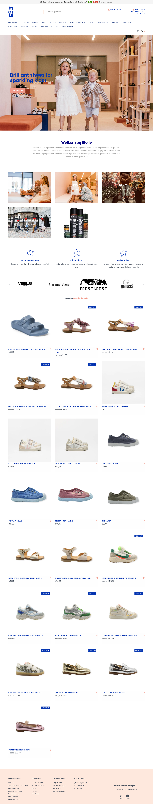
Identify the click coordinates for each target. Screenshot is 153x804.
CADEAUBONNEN (67, 27)
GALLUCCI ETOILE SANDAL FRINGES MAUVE (119, 349)
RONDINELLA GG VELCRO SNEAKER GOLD (25, 692)
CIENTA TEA (106, 521)
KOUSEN (53, 22)
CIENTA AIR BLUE (15, 521)
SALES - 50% (12, 27)
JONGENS (25, 22)
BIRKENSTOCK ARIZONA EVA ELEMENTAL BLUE (27, 349)
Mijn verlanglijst (59, 791)
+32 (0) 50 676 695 (82, 783)
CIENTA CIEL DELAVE (110, 463)
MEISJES (35, 22)
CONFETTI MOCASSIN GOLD (66, 692)
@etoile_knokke (80, 298)
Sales (34, 788)
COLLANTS (62, 22)
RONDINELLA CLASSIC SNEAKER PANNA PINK (120, 635)
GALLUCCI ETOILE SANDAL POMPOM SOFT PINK (72, 350)
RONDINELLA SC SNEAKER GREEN (68, 635)
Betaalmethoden (15, 791)
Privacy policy (13, 788)
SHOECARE (115, 22)
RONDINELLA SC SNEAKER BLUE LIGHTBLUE (25, 635)
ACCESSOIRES (103, 22)
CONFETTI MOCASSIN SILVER (114, 692)
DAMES (44, 22)
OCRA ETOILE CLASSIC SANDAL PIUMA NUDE (73, 578)
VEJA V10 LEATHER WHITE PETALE (21, 463)
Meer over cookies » (106, 2)
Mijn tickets (57, 788)
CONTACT (54, 27)
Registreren (57, 783)
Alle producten (37, 783)
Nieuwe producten (39, 785)
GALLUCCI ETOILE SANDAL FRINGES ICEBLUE (73, 406)
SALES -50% (17, 90)
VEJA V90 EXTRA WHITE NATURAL (68, 463)
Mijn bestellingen (59, 785)
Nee (95, 2)
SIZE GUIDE (24, 27)
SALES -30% (127, 22)
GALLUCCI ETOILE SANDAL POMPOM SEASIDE (27, 406)
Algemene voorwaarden (18, 785)
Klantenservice (14, 799)
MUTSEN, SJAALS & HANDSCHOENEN (82, 22)
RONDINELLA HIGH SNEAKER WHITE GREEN (119, 578)
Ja (90, 2)
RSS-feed (35, 794)
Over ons (44, 27)
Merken (34, 27)
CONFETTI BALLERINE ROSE (19, 750)
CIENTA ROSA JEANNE (64, 521)
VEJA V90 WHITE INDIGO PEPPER (115, 406)
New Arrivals (13, 22)
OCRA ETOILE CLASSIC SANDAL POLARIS (25, 578)
